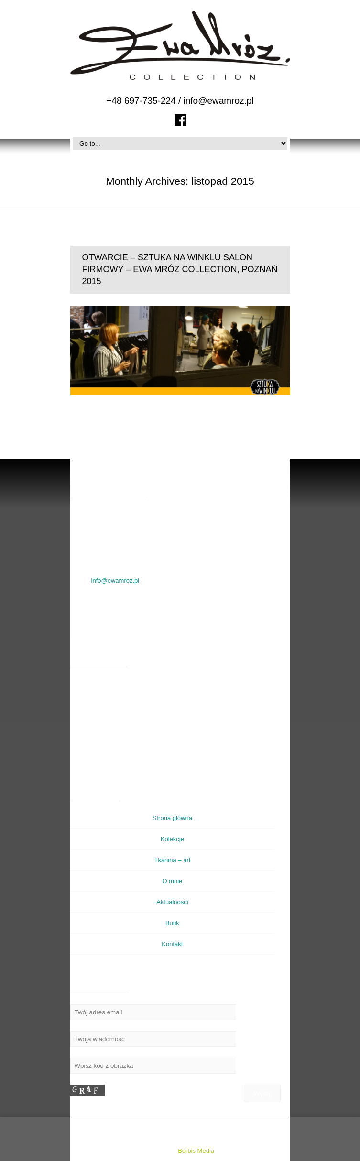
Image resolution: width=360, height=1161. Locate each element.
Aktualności (172, 901)
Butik (172, 923)
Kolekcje (172, 838)
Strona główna (172, 817)
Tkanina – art (172, 859)
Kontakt (172, 944)
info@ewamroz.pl (219, 101)
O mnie (172, 880)
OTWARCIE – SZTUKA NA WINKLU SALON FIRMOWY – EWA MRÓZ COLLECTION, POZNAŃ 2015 (180, 269)
